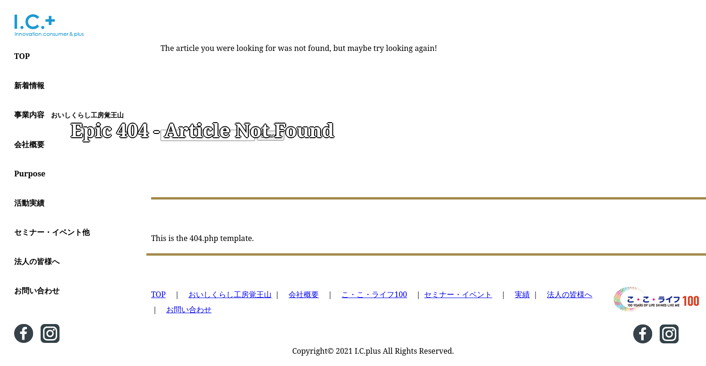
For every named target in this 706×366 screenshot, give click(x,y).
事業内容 (69, 114)
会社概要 (29, 144)
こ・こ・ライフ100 (374, 294)
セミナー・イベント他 (52, 232)
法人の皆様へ (37, 261)
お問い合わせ (37, 290)
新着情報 (29, 85)
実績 (522, 294)
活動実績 (29, 203)
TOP (22, 56)
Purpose (29, 173)
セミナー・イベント (458, 294)
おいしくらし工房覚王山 (230, 294)
